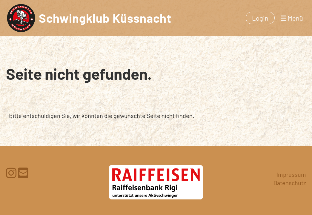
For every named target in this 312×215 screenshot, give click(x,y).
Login (260, 18)
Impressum (291, 174)
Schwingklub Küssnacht (105, 18)
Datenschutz (289, 182)
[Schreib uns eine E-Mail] (23, 172)
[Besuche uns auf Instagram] (11, 172)
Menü (292, 18)
